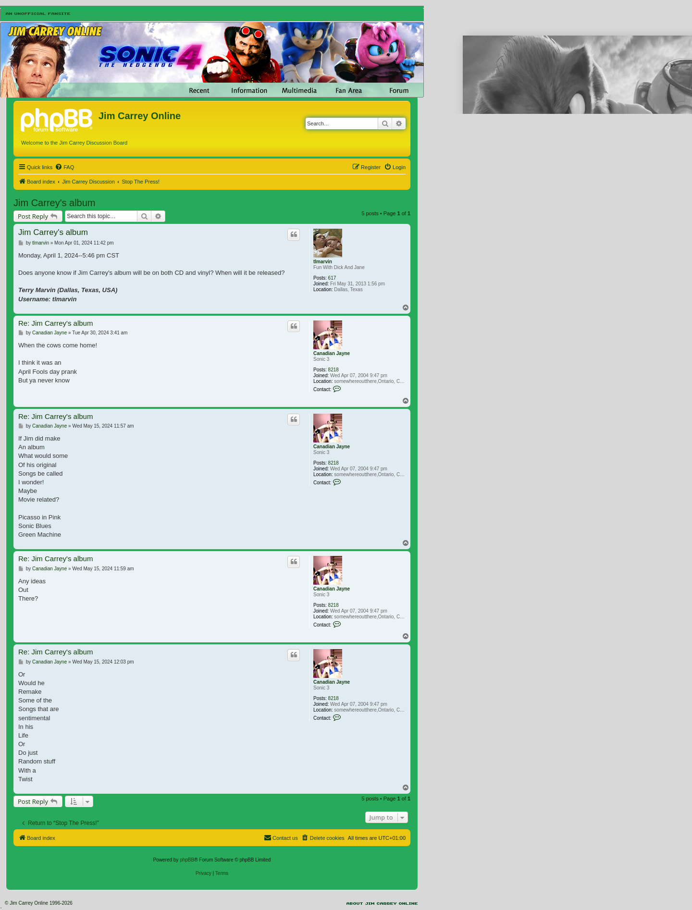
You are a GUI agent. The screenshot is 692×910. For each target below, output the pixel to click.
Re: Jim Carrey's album (55, 323)
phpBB (187, 859)
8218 (333, 369)
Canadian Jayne (331, 353)
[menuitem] (64, 167)
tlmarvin (322, 261)
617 (332, 278)
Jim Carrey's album (54, 202)
